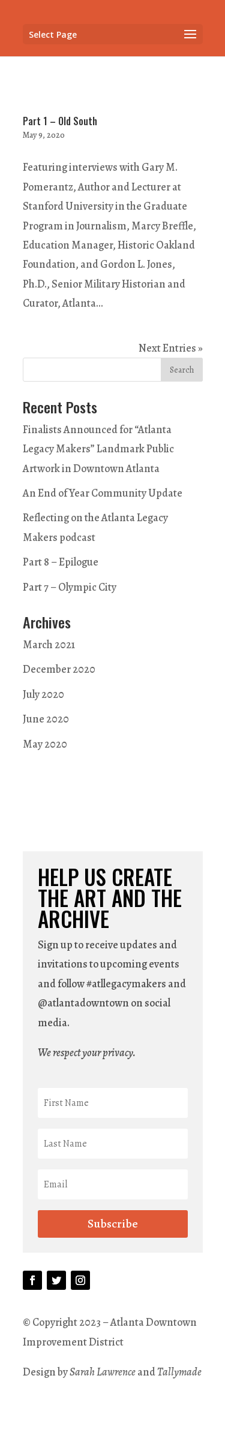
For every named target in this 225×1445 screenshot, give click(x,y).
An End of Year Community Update (102, 493)
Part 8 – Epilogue (60, 562)
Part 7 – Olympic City (69, 587)
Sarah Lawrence (103, 1372)
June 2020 (46, 719)
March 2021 (49, 644)
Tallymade (179, 1372)
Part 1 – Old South (60, 121)
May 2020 (45, 744)
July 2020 (43, 694)
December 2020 (59, 669)
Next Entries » (171, 348)
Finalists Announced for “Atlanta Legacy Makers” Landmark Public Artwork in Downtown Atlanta (98, 449)
